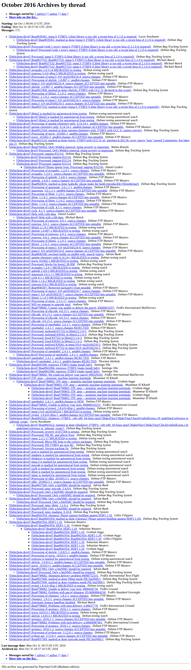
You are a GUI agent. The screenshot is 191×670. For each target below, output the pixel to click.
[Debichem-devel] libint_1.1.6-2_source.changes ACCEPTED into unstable (54, 204)
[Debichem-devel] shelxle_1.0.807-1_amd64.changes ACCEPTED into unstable (57, 86)
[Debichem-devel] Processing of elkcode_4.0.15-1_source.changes (49, 311)
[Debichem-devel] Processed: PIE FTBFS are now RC (42, 445)
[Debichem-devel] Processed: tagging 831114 (36, 153)
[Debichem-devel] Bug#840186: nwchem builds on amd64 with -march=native (56, 254)
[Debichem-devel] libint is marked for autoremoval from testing (47, 471)
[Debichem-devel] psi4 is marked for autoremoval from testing (47, 451)
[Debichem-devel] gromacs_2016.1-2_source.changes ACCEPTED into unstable (57, 629)
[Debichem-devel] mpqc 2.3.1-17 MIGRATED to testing (43, 438)
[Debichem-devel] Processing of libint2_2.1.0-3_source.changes (47, 240)
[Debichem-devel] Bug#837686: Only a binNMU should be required (50, 498)
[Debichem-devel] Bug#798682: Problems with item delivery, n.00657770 (53, 605)
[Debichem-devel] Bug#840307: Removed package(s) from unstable (50, 287)
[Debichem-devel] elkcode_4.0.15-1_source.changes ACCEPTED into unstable (57, 314)
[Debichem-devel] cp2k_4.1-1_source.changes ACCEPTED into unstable (53, 210)
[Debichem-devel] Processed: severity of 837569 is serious (44, 431)
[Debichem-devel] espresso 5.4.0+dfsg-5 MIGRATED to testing (47, 73)
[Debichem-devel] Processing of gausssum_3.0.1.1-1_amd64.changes (51, 187)
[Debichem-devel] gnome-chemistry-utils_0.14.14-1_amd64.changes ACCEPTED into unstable (66, 127)
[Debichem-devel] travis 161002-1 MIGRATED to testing (44, 260)
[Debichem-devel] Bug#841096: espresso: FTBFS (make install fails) (51, 364)
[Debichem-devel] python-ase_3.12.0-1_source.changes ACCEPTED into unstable (58, 635)
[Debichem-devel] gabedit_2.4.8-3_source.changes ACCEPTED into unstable (56, 180)
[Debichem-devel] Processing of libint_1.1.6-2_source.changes (47, 200)
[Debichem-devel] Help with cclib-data (33, 214)
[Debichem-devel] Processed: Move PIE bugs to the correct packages (50, 441)
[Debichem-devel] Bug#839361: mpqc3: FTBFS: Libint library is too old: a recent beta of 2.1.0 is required (73, 36)
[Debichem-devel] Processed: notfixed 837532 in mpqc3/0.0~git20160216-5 (55, 348)
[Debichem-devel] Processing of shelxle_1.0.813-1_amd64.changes (49, 552)
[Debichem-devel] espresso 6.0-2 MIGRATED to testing (43, 284)
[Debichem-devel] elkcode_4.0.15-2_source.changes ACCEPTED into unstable (57, 321)
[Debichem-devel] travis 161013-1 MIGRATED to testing (44, 612)
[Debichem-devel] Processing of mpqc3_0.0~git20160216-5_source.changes (55, 100)
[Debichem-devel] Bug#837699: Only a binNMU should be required (50, 508)
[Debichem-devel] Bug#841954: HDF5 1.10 (36, 522)
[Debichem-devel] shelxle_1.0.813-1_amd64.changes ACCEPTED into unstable (57, 562)
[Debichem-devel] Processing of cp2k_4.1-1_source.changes (45, 207)
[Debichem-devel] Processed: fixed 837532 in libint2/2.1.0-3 (45, 337)
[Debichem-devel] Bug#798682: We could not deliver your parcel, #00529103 (56, 374)
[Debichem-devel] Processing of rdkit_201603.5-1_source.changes (49, 478)
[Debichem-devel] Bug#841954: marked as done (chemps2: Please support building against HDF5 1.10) (79, 518)
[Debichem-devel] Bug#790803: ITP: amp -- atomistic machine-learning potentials (66, 381)
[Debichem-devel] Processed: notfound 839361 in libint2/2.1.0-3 (48, 334)
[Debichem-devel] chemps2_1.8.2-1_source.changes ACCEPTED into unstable (56, 599)
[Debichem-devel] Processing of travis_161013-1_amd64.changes (49, 555)
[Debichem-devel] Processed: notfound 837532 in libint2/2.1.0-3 (48, 331)
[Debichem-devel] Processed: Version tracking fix (39, 448)
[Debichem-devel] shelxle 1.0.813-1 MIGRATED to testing (45, 615)
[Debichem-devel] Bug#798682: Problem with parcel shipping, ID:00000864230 (57, 592)
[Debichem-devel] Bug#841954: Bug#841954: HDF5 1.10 (66, 535)
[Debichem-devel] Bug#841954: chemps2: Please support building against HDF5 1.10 (61, 515)
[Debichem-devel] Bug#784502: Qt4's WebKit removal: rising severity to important (59, 147)
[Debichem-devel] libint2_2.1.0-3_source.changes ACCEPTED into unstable (55, 244)
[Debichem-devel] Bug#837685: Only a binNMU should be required (50, 568)
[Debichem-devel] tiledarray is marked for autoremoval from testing (50, 458)
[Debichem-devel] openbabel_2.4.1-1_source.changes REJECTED (49, 327)
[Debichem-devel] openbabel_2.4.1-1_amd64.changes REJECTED (49, 358)
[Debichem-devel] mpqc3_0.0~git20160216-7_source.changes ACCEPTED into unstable (62, 294)
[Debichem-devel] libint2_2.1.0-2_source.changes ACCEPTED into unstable (55, 96)
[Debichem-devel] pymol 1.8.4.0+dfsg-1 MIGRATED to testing (47, 585)
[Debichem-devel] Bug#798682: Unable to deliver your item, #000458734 (53, 589)
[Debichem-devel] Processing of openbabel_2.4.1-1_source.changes (50, 324)
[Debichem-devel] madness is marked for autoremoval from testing (49, 455)
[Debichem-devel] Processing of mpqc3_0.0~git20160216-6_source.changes (55, 247)
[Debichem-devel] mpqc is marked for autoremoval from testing (47, 475)
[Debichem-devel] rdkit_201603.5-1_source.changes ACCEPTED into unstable (57, 481)
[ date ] (64, 13)
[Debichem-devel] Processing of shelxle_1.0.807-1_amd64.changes (49, 80)
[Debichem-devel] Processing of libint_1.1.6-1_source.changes (47, 193)
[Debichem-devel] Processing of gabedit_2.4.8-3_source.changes (48, 177)
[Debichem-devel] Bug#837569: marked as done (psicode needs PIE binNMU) (56, 639)
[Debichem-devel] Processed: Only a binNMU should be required (48, 491)
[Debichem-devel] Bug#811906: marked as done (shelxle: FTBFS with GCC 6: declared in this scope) (70, 90)
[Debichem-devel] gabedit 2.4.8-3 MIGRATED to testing (43, 271)
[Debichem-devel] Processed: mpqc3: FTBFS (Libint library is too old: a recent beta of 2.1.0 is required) (72, 56)
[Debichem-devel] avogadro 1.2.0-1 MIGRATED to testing (44, 267)
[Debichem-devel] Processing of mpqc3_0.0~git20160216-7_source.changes (55, 291)
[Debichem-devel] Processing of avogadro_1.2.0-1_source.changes (49, 170)
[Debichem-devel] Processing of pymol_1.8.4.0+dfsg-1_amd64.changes (52, 408)
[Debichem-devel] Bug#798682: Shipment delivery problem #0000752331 (54, 575)
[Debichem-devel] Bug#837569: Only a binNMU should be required (50, 485)
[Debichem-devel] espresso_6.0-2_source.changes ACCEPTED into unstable (55, 237)
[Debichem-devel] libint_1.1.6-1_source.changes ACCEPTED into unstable (54, 197)
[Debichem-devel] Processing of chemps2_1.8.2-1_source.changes (49, 595)
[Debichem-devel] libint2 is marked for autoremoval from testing (48, 113)
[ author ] (53, 13)
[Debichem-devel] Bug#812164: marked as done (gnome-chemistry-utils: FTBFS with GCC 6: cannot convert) (75, 130)
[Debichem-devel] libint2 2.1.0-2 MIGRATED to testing (43, 227)
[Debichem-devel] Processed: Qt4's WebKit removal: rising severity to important (65, 150)
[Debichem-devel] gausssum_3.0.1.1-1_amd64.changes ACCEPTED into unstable (58, 190)
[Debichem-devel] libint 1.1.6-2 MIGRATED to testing (42, 281)
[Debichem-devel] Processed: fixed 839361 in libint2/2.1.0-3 (45, 341)
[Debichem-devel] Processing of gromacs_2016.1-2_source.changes (50, 625)
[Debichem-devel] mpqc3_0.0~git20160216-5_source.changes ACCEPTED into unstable (62, 103)
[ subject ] (41, 13)
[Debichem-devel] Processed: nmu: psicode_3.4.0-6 (40, 488)
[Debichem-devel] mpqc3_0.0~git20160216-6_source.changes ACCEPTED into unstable (62, 250)
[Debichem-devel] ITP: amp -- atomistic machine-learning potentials (50, 378)
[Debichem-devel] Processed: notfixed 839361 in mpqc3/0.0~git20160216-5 (55, 344)
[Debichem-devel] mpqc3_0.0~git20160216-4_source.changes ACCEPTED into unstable (62, 83)
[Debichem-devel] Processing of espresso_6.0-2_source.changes (48, 234)
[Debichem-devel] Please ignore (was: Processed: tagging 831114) (64, 167)
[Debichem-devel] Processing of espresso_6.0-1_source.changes (48, 220)
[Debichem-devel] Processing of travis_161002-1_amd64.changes (49, 133)
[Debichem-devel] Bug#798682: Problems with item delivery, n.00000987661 (56, 622)
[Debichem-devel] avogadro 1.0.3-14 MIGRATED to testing (45, 70)
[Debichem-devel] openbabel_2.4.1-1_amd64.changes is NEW (46, 401)
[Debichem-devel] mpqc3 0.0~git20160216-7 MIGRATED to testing (50, 411)
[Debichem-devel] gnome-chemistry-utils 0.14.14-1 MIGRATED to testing (54, 257)
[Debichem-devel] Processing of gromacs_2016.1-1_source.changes (50, 609)
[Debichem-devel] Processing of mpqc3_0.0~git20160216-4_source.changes (55, 76)
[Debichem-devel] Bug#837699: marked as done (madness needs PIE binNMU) (57, 582)
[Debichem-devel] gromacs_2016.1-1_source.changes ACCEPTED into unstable (57, 619)
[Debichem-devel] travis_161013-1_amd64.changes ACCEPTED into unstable (56, 565)
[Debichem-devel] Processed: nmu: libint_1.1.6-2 (39, 505)
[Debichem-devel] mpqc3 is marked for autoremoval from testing (48, 461)
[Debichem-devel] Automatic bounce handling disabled (42, 602)
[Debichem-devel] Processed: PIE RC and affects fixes (42, 435)
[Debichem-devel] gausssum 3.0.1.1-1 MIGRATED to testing (46, 274)
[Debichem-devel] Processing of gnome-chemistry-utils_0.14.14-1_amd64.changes (59, 123)
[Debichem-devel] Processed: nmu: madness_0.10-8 (40, 512)
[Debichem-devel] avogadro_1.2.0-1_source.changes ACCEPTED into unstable (57, 173)
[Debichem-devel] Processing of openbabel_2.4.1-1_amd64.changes (50, 351)
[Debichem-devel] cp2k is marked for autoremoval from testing (47, 468)
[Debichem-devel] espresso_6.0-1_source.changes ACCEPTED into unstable (55, 224)
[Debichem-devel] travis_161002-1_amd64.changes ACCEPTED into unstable (56, 137)
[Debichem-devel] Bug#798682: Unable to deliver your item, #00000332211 (55, 404)
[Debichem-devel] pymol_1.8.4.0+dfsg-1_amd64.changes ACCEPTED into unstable (60, 414)
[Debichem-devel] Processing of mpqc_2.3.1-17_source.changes (48, 301)
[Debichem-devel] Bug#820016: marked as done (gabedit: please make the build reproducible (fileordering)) (74, 183)
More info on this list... (23, 17)
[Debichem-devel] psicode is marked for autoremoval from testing (49, 465)
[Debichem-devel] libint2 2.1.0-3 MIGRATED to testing (43, 297)
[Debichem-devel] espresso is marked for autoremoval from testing (49, 558)
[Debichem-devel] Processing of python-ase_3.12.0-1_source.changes (51, 632)
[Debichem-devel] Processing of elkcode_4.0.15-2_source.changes (49, 317)
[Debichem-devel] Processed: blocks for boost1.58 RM (42, 264)
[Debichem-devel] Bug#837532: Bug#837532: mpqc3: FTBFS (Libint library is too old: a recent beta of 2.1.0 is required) (82, 60)
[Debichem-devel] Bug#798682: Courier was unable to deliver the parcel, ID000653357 (62, 307)
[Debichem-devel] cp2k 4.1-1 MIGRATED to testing (41, 277)
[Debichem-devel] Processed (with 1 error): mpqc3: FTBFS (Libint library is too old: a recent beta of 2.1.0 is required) (80, 46)
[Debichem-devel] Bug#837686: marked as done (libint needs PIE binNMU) (55, 579)
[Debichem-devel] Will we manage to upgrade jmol (40, 304)
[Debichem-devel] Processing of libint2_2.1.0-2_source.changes (47, 93)
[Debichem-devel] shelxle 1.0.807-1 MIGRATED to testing (45, 230)
